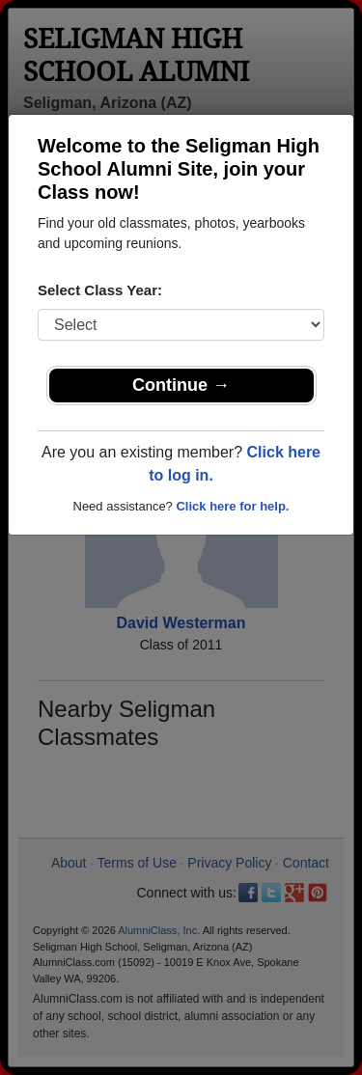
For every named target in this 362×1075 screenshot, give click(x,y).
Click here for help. (232, 506)
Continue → (181, 385)
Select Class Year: (100, 290)
